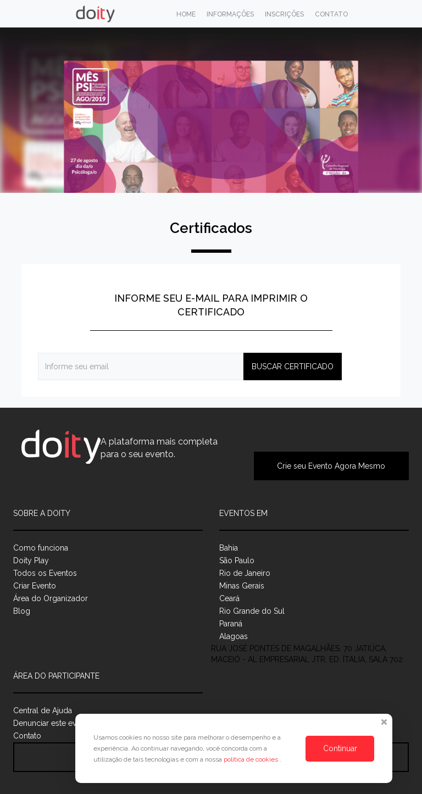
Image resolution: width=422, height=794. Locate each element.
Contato (331, 14)
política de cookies (252, 759)
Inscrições (284, 14)
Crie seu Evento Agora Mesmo (331, 466)
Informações (230, 14)
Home (186, 14)
